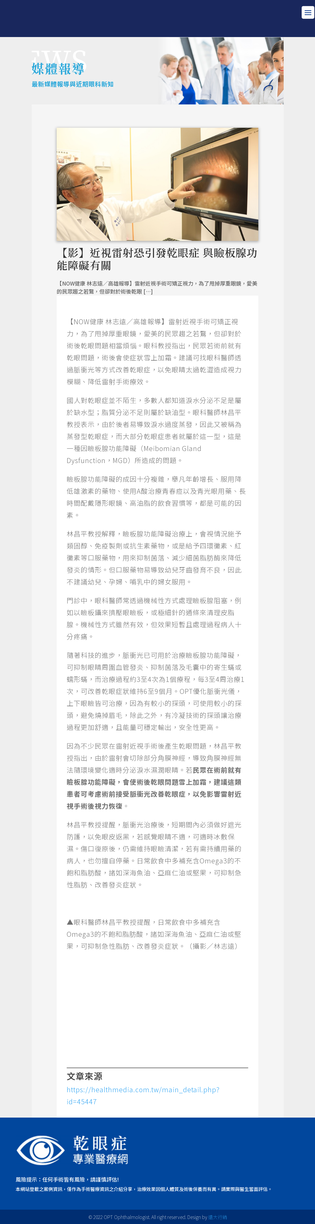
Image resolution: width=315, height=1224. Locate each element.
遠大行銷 (217, 1217)
